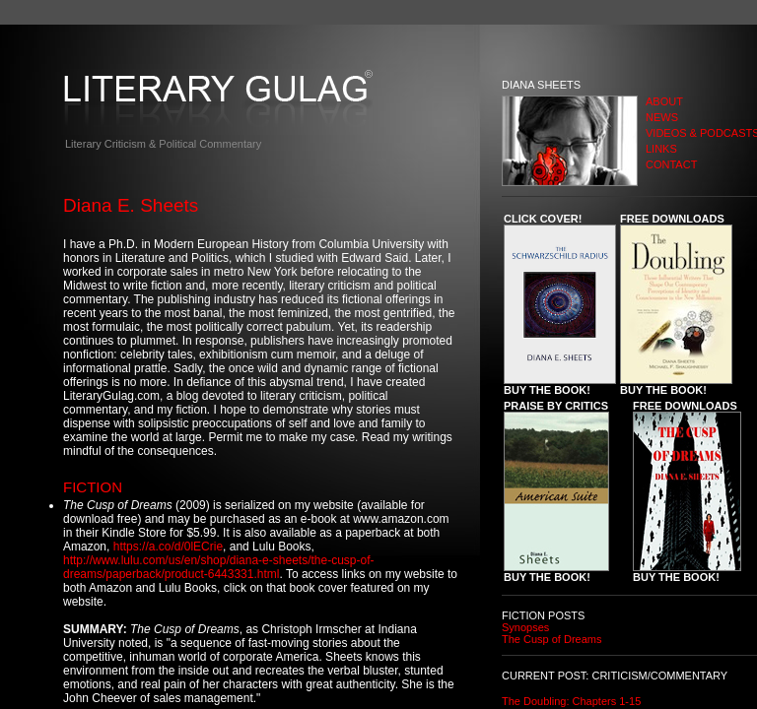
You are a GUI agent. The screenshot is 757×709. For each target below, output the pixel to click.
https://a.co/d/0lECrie (168, 546)
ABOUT (664, 101)
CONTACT (671, 164)
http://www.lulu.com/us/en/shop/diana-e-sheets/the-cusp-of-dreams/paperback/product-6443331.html (219, 567)
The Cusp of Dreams (551, 639)
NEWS (662, 117)
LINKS (661, 149)
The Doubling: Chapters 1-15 (571, 701)
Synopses (525, 627)
